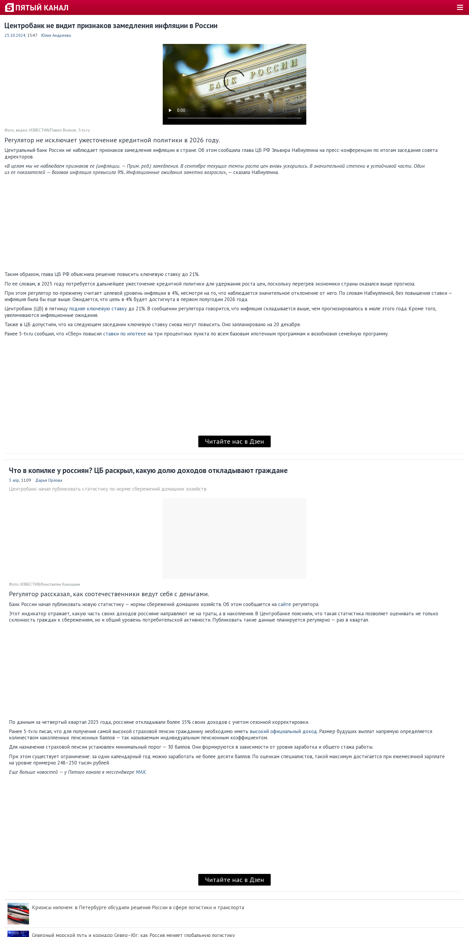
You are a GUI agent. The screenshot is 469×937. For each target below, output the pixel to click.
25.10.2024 (14, 35)
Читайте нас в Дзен (234, 441)
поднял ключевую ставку (98, 308)
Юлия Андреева (56, 35)
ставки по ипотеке (124, 333)
